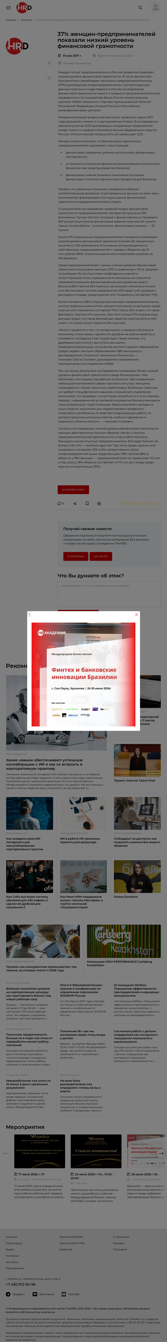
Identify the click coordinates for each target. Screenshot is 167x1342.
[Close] (136, 615)
